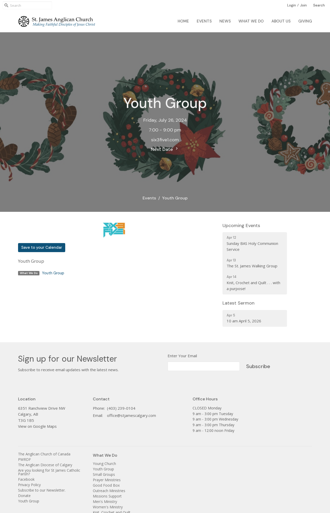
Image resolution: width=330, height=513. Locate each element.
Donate (24, 495)
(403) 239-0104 (121, 408)
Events (204, 21)
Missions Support (107, 496)
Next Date (165, 149)
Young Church (104, 463)
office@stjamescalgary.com (131, 415)
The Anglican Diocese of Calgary (45, 464)
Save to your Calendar (41, 247)
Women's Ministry (108, 506)
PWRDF (24, 459)
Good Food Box (106, 485)
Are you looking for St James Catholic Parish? (49, 472)
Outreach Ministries (109, 490)
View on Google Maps (37, 426)
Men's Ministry (105, 501)
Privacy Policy (29, 484)
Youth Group (53, 273)
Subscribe (258, 366)
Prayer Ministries (107, 479)
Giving (305, 21)
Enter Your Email (182, 355)
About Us (281, 21)
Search (319, 5)
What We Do (251, 21)
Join (303, 5)
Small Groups (104, 474)
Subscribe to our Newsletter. (41, 490)
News (225, 21)
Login (291, 5)
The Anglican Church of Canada (44, 454)
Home (183, 21)
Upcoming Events (241, 225)
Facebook (26, 479)
